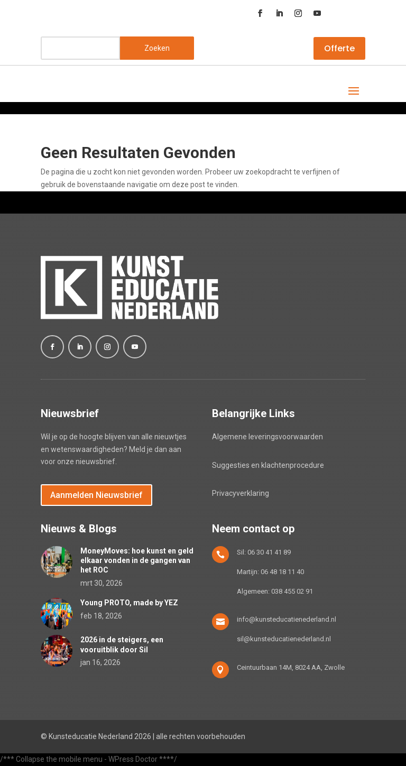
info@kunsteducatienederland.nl (286, 619)
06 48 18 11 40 (282, 572)
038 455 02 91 (292, 591)
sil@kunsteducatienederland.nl (284, 639)
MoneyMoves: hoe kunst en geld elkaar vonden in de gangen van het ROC (136, 560)
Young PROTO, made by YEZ (129, 602)
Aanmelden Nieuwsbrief (96, 495)
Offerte (339, 48)
